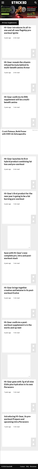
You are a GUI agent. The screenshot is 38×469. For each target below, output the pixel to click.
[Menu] (3, 3)
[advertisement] (19, 11)
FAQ (27, 466)
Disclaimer (33, 466)
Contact (22, 466)
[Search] (35, 3)
